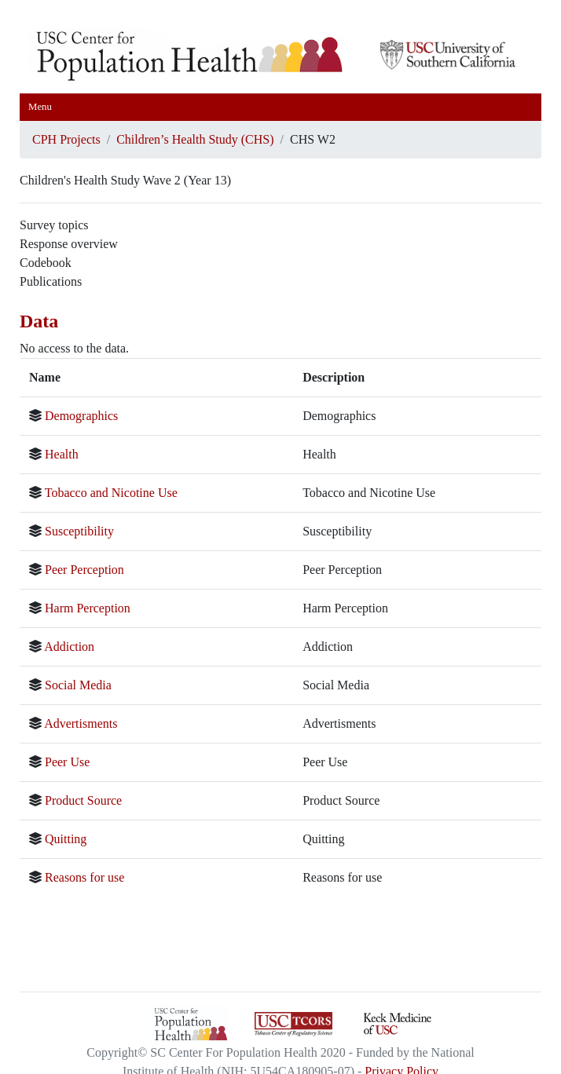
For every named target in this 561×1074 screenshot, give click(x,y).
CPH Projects (66, 139)
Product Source (83, 800)
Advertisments (80, 723)
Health (62, 454)
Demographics (81, 415)
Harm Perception (87, 608)
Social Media (78, 685)
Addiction (69, 646)
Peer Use (67, 762)
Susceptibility (79, 531)
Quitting (65, 839)
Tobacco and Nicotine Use (111, 492)
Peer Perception (84, 569)
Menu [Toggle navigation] (40, 106)
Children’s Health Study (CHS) (194, 139)
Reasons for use (84, 877)
